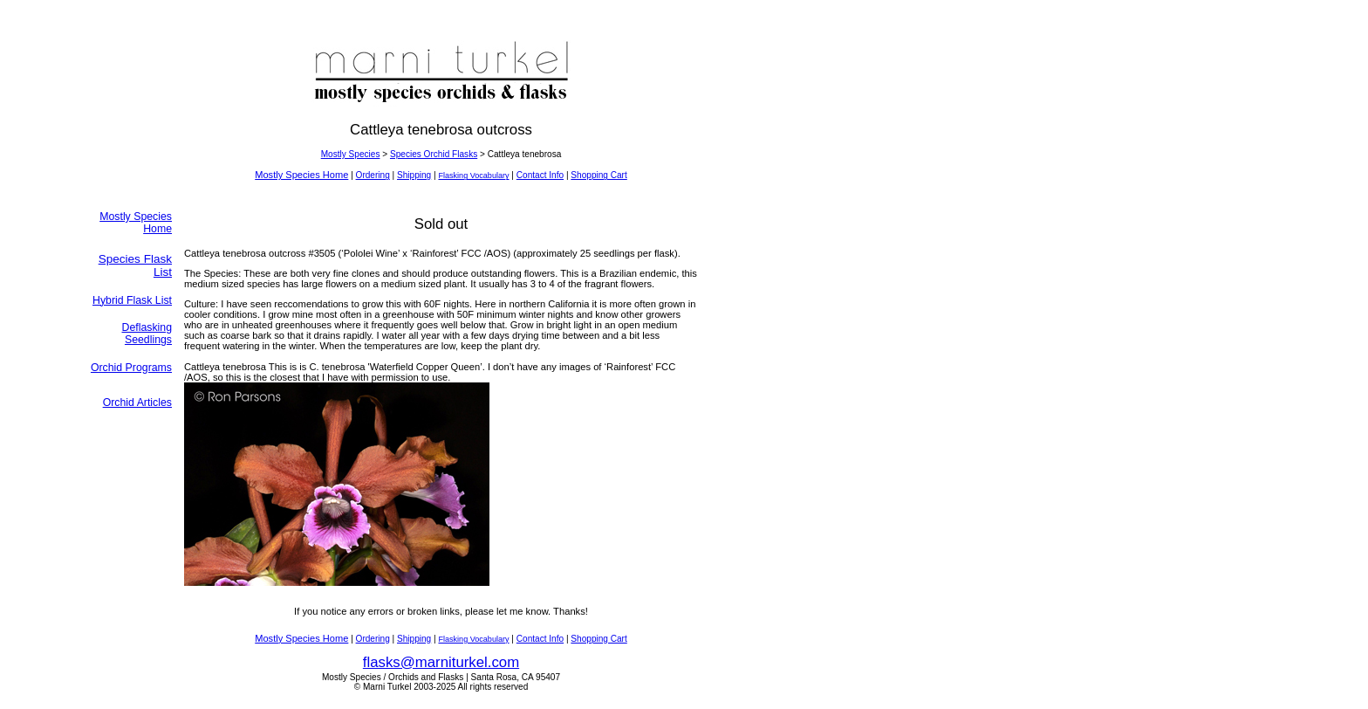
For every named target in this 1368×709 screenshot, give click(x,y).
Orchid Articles (137, 402)
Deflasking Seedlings (147, 333)
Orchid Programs (131, 367)
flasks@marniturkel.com (441, 662)
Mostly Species (350, 154)
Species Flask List (135, 265)
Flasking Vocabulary (473, 175)
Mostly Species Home (301, 174)
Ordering (373, 175)
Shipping (414, 175)
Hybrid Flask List (132, 300)
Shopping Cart (598, 175)
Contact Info (540, 175)
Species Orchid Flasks (433, 154)
